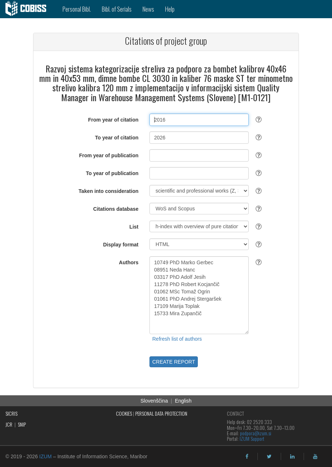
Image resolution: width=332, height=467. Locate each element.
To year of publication (112, 173)
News (148, 8)
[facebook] (246, 456)
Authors (129, 262)
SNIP (22, 424)
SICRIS (11, 413)
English (183, 401)
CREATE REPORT (173, 362)
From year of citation (113, 120)
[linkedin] (292, 456)
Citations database (115, 209)
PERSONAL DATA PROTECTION (161, 413)
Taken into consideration (109, 191)
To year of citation (117, 138)
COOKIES (124, 413)
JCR (8, 424)
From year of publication (108, 155)
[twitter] (269, 456)
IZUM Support (252, 438)
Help (170, 8)
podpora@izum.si (255, 433)
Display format (121, 245)
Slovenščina (154, 401)
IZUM (45, 456)
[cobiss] (28, 9)
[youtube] (315, 456)
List (134, 227)
